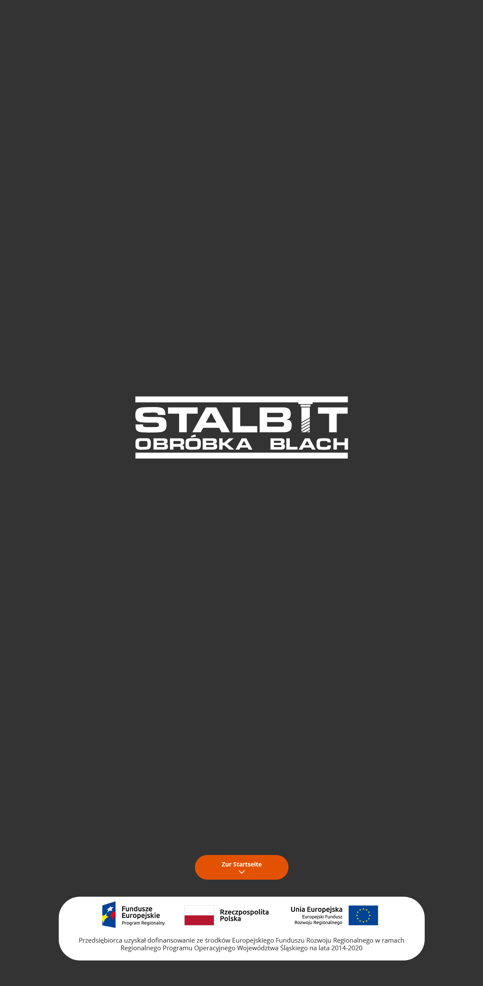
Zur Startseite (242, 867)
